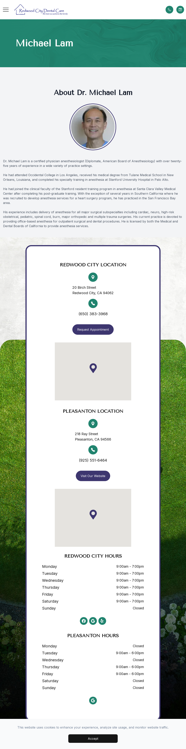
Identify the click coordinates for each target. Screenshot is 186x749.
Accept (93, 739)
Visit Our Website (93, 476)
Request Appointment (93, 329)
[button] (6, 10)
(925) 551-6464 (93, 460)
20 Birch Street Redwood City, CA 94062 (93, 290)
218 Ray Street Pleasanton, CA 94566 (93, 436)
